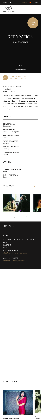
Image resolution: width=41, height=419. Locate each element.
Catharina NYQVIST (11, 153)
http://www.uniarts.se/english (15, 253)
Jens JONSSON (9, 124)
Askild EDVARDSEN (11, 135)
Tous (33, 186)
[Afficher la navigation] (37, 9)
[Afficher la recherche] (32, 9)
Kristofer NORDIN (11, 147)
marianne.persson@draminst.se (15, 261)
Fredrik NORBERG (10, 141)
